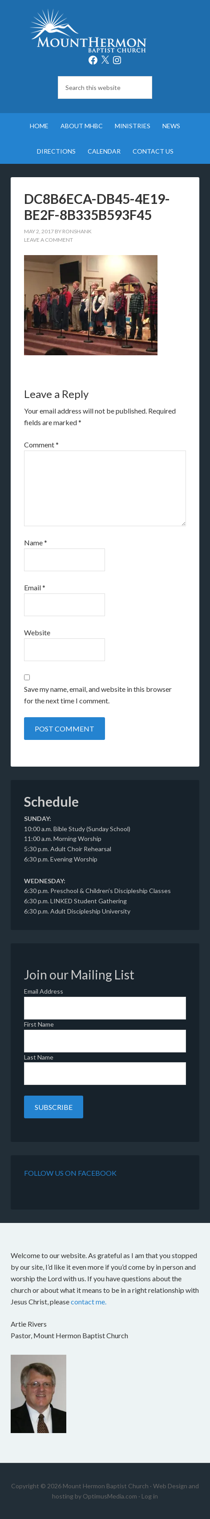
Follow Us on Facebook (70, 1173)
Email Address (43, 991)
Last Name (38, 1057)
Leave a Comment (48, 239)
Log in (149, 1496)
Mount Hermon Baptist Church (105, 31)
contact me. (88, 1301)
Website (37, 632)
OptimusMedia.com (110, 1496)
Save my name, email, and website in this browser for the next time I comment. (98, 695)
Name (35, 542)
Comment (41, 444)
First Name (39, 1024)
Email (34, 587)
